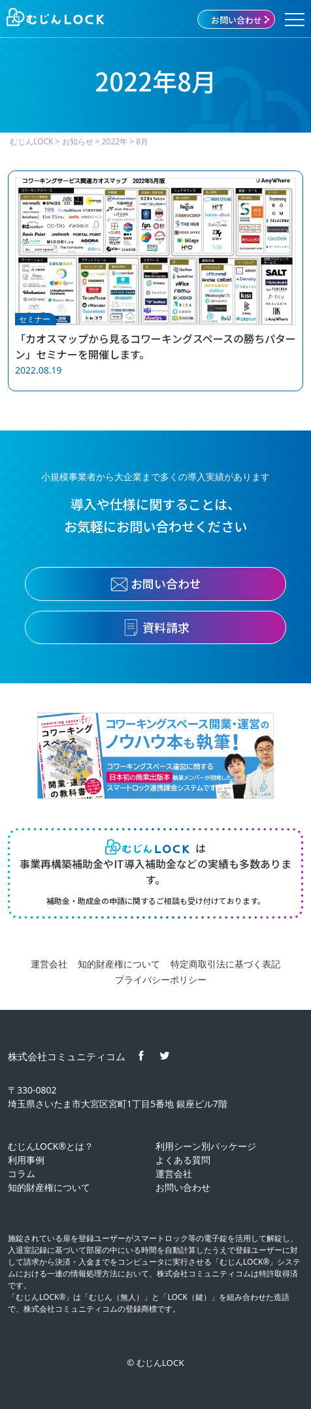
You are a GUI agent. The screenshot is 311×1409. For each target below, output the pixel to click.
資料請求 (155, 628)
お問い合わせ (240, 20)
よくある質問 (183, 1160)
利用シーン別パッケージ (206, 1146)
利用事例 (26, 1160)
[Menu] (295, 20)
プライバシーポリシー (160, 979)
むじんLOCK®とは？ (50, 1146)
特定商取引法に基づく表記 (225, 964)
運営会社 (49, 964)
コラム (21, 1173)
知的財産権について (119, 964)
